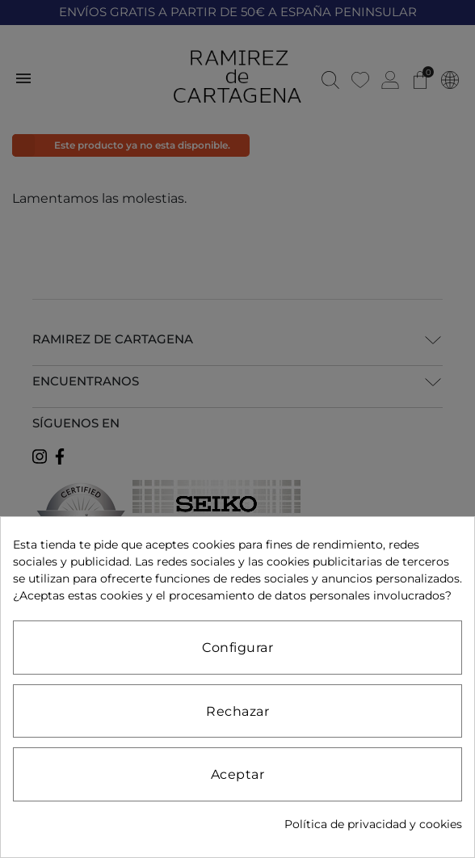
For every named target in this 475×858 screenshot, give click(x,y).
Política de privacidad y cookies (373, 824)
